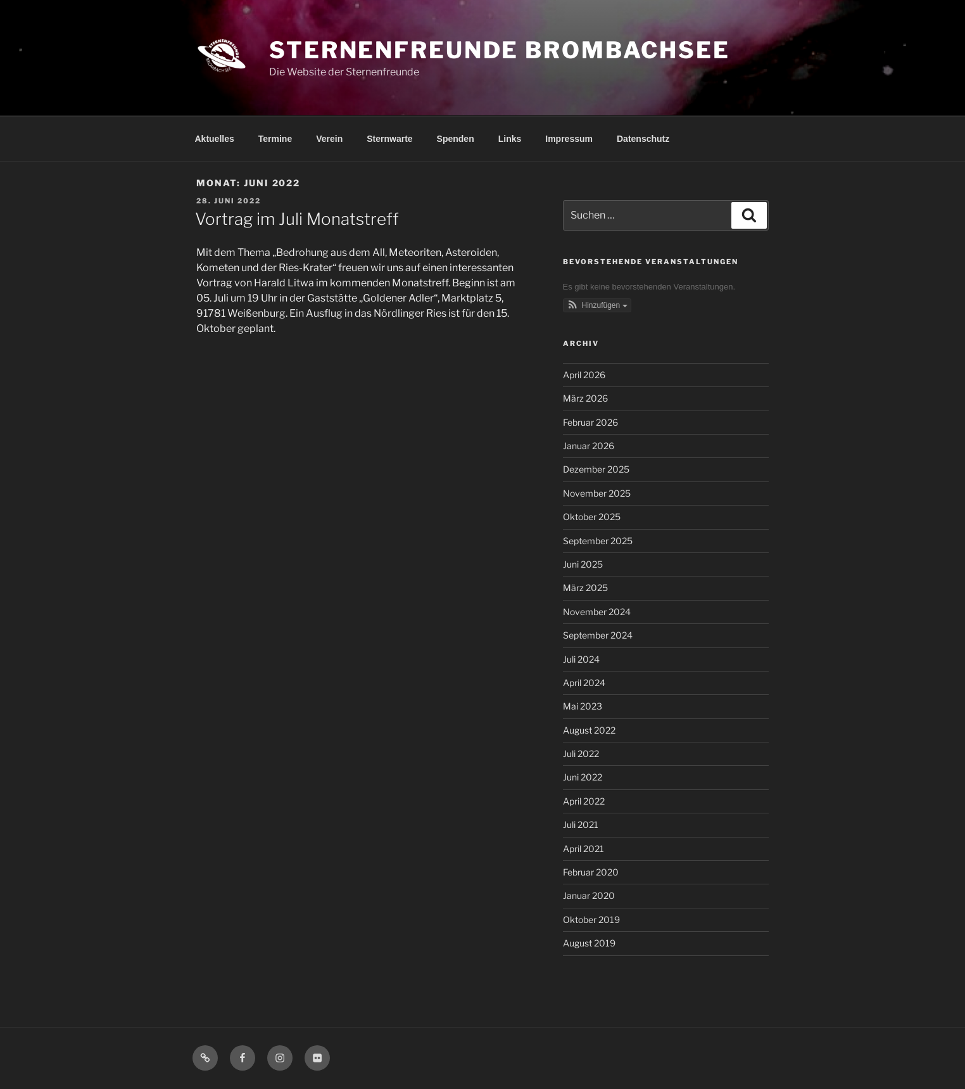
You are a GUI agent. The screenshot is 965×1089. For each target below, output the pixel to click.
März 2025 (585, 587)
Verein (329, 139)
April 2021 (583, 848)
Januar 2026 (588, 445)
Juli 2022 (581, 753)
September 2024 (598, 635)
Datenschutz (643, 139)
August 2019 (589, 943)
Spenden (455, 139)
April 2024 (584, 682)
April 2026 (584, 374)
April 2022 (584, 801)
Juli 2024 (581, 659)
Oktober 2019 (591, 919)
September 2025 (598, 540)
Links (510, 139)
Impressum (569, 139)
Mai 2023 (582, 706)
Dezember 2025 (596, 469)
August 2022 (589, 730)
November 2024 (597, 611)
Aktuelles (214, 139)
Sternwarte (389, 139)
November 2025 (597, 493)
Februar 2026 (590, 422)
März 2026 (585, 398)
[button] (597, 305)
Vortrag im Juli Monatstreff (297, 219)
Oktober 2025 (592, 516)
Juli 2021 (580, 824)
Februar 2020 (591, 872)
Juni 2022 (582, 777)
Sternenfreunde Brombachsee (499, 50)
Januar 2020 (589, 895)
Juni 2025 (583, 564)
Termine (275, 139)
